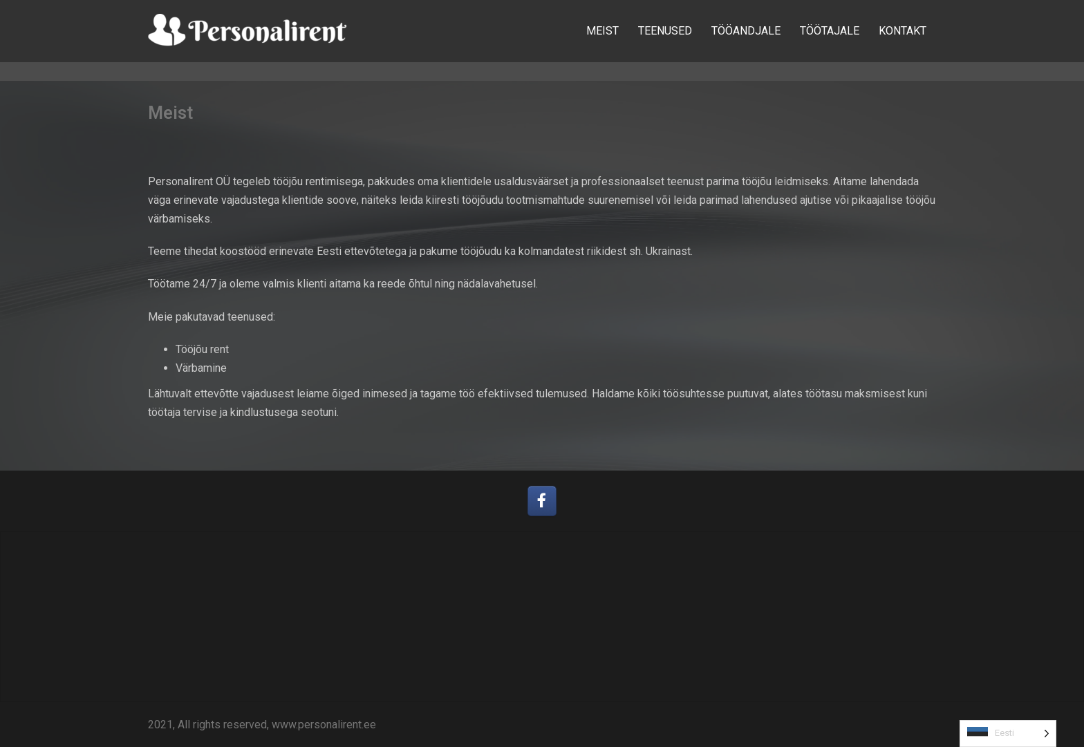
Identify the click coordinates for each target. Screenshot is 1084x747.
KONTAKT (902, 30)
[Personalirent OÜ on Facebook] (542, 501)
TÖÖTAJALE (829, 30)
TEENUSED (665, 30)
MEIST (602, 30)
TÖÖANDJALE (746, 30)
